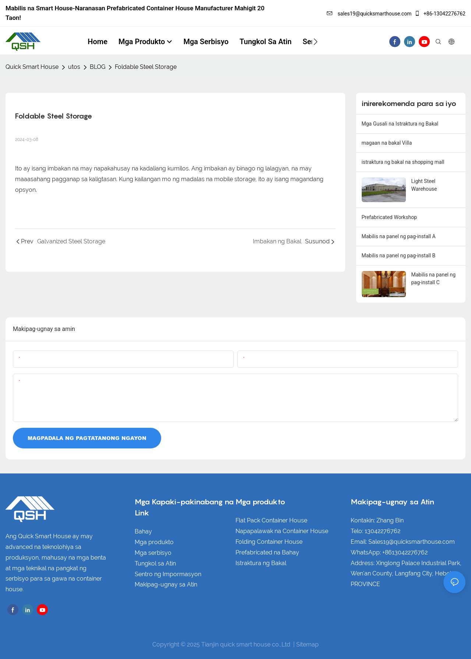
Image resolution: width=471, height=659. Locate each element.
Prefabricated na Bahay (267, 552)
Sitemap (307, 644)
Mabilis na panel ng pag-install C (433, 278)
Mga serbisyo (153, 552)
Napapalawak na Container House (282, 531)
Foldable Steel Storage (146, 66)
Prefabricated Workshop (389, 217)
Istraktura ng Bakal (261, 563)
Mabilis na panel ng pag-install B (399, 255)
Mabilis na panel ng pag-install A (399, 236)
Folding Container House (269, 541)
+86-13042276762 (439, 14)
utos (74, 66)
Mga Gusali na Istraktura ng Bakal (400, 124)
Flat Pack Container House (271, 520)
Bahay (143, 531)
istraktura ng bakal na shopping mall (403, 162)
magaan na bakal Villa (387, 143)
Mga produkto (154, 542)
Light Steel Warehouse (424, 185)
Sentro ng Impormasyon (168, 574)
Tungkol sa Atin (155, 563)
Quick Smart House (32, 66)
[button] (316, 41)
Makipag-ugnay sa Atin (166, 584)
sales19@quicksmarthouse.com (369, 14)
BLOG (97, 66)
